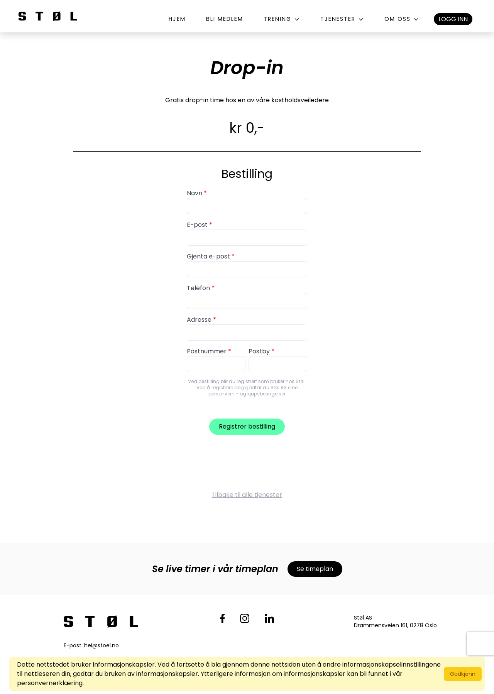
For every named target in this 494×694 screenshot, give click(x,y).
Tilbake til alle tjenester (246, 494)
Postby (259, 351)
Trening (282, 19)
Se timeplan (315, 568)
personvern (222, 393)
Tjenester (342, 19)
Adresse (199, 319)
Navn (194, 193)
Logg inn (453, 19)
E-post (197, 224)
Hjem (177, 19)
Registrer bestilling (247, 426)
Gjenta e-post (208, 256)
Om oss (401, 19)
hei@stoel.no (101, 645)
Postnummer (207, 351)
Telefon (198, 288)
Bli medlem (224, 19)
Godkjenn (462, 674)
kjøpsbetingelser (266, 393)
